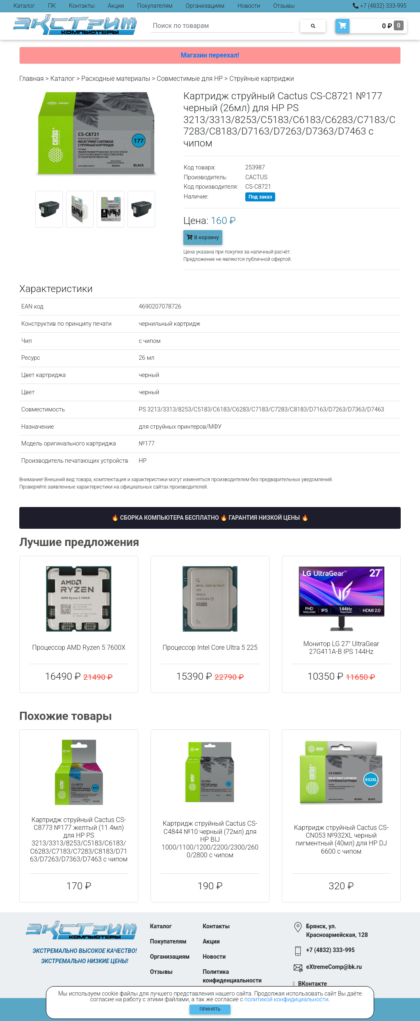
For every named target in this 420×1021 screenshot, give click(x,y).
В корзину (203, 237)
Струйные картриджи (261, 78)
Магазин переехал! (210, 55)
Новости (248, 5)
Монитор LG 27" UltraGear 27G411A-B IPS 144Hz (341, 648)
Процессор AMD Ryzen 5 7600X (78, 647)
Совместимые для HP (190, 78)
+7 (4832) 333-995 (379, 5)
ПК (52, 5)
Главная (31, 78)
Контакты (82, 5)
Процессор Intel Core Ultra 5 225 (210, 647)
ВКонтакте (312, 983)
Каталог (24, 5)
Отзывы (283, 5)
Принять (210, 1009)
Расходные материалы (115, 78)
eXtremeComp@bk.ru (334, 967)
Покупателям (155, 5)
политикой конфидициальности (286, 999)
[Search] (222, 26)
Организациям (205, 5)
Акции (116, 5)
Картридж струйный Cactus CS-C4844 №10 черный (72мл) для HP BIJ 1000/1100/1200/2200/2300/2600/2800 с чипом (210, 839)
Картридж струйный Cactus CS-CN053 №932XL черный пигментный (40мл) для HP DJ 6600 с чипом (341, 839)
